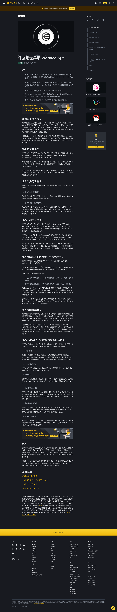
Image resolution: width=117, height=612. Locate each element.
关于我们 (34, 544)
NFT (52, 561)
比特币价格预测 (73, 578)
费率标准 (90, 571)
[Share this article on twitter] (87, 20)
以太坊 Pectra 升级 (74, 574)
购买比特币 (72, 582)
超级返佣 (90, 544)
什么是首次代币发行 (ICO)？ (31, 488)
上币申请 (72, 548)
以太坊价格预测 (73, 580)
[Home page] (12, 3)
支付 (52, 548)
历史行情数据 (91, 553)
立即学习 (72, 8)
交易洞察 (90, 555)
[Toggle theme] (113, 3)
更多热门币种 (73, 593)
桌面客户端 (34, 572)
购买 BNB (72, 585)
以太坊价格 (72, 571)
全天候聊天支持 (92, 565)
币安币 (90, 548)
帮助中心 (90, 567)
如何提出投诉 (91, 585)
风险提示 (34, 568)
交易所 (52, 544)
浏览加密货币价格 (74, 567)
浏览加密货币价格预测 (75, 576)
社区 (33, 566)
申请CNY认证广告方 (75, 544)
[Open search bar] (95, 3)
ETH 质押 (53, 559)
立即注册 (96, 147)
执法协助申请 (91, 582)
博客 (33, 564)
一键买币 (53, 546)
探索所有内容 (58, 532)
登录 (100, 3)
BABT (52, 564)
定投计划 (53, 557)
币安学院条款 (42, 603)
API (89, 574)
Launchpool (53, 555)
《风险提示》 (31, 515)
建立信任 (34, 561)
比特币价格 (72, 569)
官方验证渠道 (91, 576)
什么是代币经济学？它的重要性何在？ (35, 480)
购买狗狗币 (72, 589)
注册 (105, 3)
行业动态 (34, 551)
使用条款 (31, 603)
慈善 (52, 568)
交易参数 (90, 578)
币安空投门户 (91, 580)
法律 (33, 555)
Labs (71, 553)
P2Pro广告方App (74, 546)
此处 (40, 506)
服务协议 (34, 557)
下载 (33, 570)
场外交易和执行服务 (93, 551)
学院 (52, 551)
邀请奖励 (90, 546)
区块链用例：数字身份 (29, 476)
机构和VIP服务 (73, 551)
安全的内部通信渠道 (37, 575)
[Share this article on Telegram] (98, 20)
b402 (71, 557)
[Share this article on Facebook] (92, 20)
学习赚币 (72, 565)
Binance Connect (74, 555)
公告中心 (34, 548)
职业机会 (34, 546)
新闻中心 (34, 553)
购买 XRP (72, 587)
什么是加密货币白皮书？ (30, 484)
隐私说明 (34, 559)
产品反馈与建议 (92, 569)
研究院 (52, 566)
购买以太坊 (72, 591)
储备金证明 (91, 557)
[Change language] (110, 3)
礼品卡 (52, 553)
